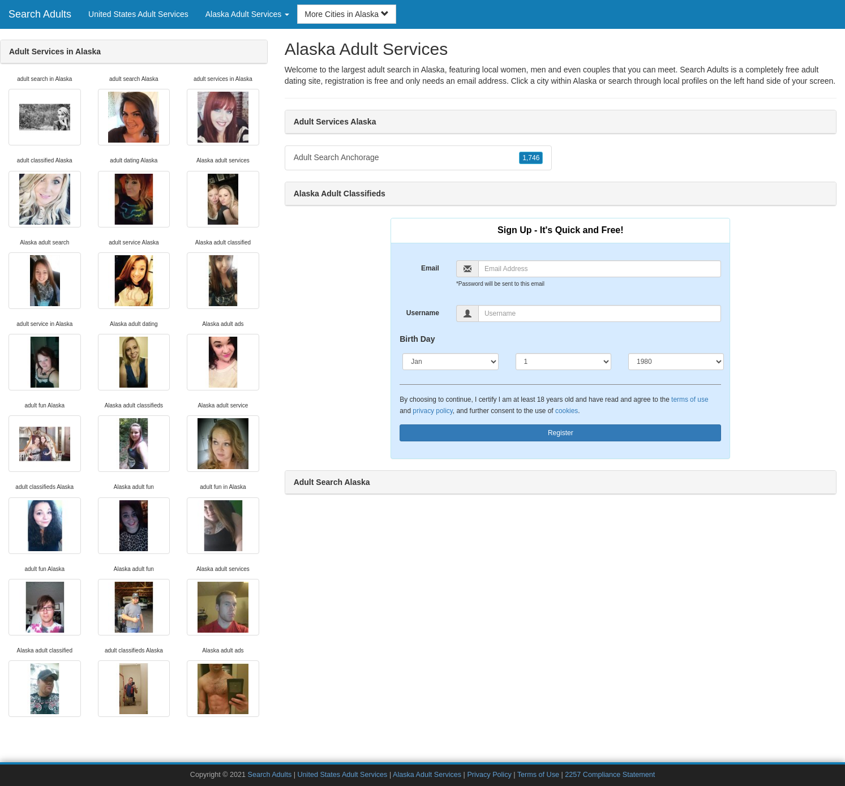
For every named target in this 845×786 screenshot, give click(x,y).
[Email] (600, 268)
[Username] (600, 313)
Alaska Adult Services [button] (247, 14)
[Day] (563, 361)
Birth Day (417, 338)
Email (430, 268)
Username (422, 313)
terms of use (689, 399)
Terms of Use (538, 775)
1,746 (530, 158)
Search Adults (39, 14)
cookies (566, 411)
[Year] (676, 361)
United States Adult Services (138, 14)
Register (560, 433)
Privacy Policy (489, 775)
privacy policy (432, 411)
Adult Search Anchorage (418, 158)
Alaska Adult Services (427, 775)
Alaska (585, 80)
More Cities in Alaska (346, 14)
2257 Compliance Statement (610, 775)
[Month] (450, 361)
